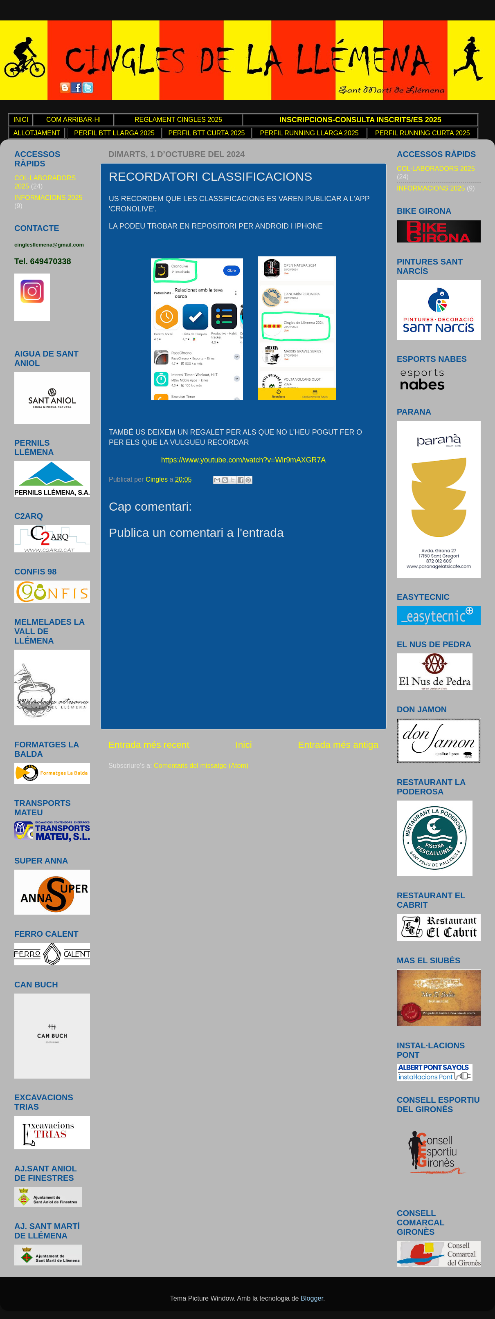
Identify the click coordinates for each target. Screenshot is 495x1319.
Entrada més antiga (338, 744)
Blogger (312, 1298)
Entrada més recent (148, 744)
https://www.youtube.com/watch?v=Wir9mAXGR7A (243, 460)
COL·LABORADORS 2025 (436, 168)
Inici (243, 744)
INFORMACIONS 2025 (48, 197)
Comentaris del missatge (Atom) (201, 765)
